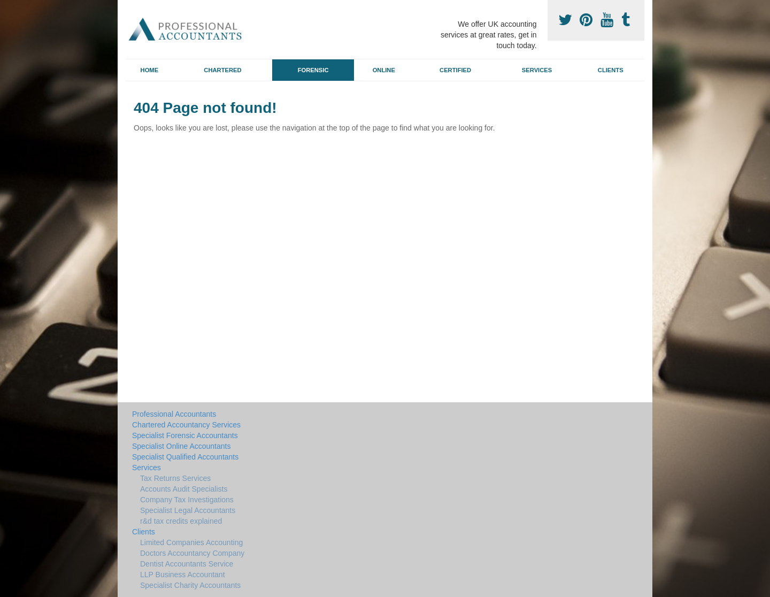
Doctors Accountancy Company (192, 553)
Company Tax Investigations (187, 499)
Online (384, 70)
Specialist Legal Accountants (187, 510)
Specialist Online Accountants (181, 446)
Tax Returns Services (175, 478)
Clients (610, 70)
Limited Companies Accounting (191, 542)
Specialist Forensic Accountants (185, 435)
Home (150, 70)
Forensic (313, 70)
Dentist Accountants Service (186, 564)
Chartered (222, 70)
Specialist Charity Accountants (190, 585)
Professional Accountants (174, 414)
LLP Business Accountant (182, 574)
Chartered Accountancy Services (186, 424)
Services (537, 70)
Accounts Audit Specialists (183, 489)
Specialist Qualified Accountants (185, 457)
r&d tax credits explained (181, 521)
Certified (455, 70)
